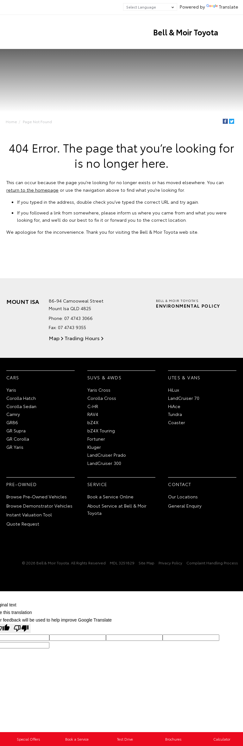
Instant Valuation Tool (29, 514)
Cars (12, 377)
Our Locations (183, 496)
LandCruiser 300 (104, 463)
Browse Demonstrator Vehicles (39, 505)
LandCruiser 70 (183, 398)
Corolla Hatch (21, 398)
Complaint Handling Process (212, 562)
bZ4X (92, 422)
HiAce (174, 406)
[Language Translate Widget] (150, 7)
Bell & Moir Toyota (185, 32)
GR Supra (16, 430)
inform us (127, 212)
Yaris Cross (98, 390)
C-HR (92, 406)
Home (11, 121)
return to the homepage (32, 190)
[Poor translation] (21, 628)
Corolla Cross (101, 398)
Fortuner (96, 439)
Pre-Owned (21, 484)
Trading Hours (82, 337)
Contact (179, 484)
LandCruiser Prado (106, 455)
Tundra (175, 414)
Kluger (94, 447)
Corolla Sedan (21, 406)
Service (97, 484)
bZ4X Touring (101, 430)
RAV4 (92, 414)
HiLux (173, 390)
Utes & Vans (184, 377)
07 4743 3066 (78, 318)
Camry (13, 414)
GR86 (12, 422)
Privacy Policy (170, 562)
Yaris (11, 390)
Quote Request (22, 523)
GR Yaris (14, 447)
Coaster (176, 422)
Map (54, 337)
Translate (222, 6)
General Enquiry (185, 505)
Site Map (146, 562)
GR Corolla (17, 439)
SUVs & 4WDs (104, 377)
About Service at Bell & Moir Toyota (116, 509)
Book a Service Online (110, 496)
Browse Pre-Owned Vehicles (36, 496)
